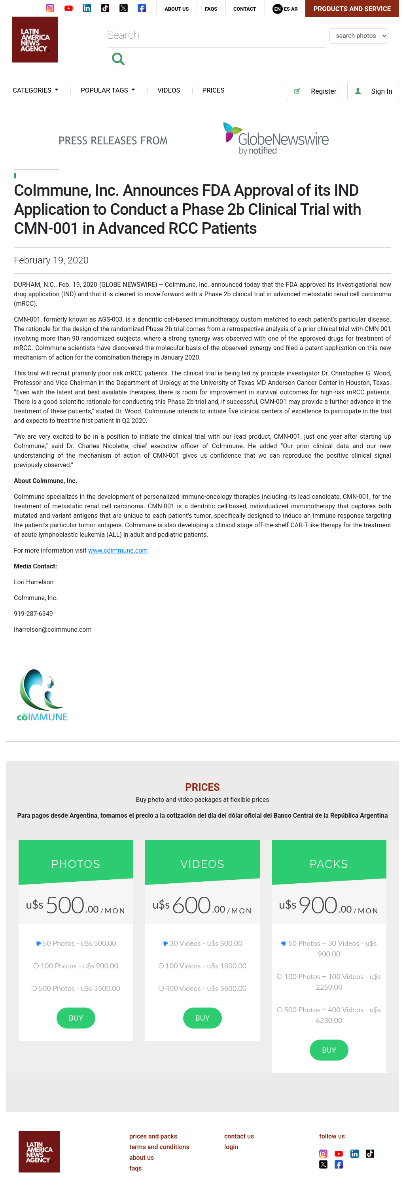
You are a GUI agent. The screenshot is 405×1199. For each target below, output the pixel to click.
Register (314, 91)
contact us (239, 1136)
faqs (211, 9)
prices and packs (153, 1136)
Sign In (373, 91)
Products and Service (352, 9)
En (277, 9)
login (231, 1147)
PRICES (213, 90)
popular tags (105, 90)
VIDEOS (168, 90)
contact (244, 9)
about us (177, 9)
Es (287, 9)
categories (33, 90)
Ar (294, 9)
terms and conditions (159, 1147)
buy (76, 1017)
